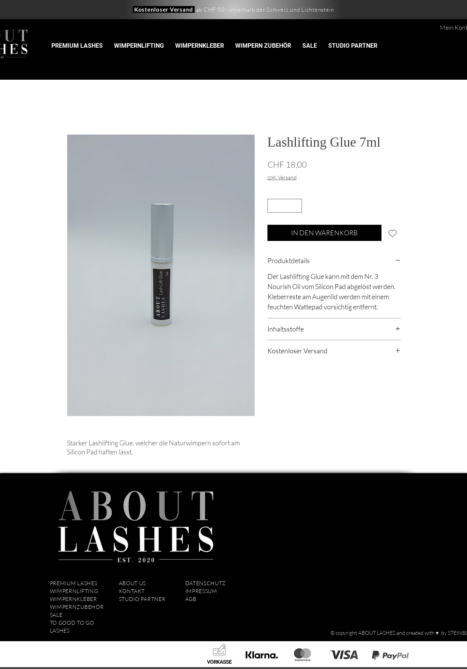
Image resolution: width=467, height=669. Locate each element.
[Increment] (296, 205)
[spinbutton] (284, 205)
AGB (191, 599)
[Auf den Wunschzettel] (392, 233)
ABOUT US (132, 583)
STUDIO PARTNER (142, 599)
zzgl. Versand (282, 177)
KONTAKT (132, 591)
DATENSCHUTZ (205, 583)
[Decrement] (273, 205)
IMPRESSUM (202, 591)
